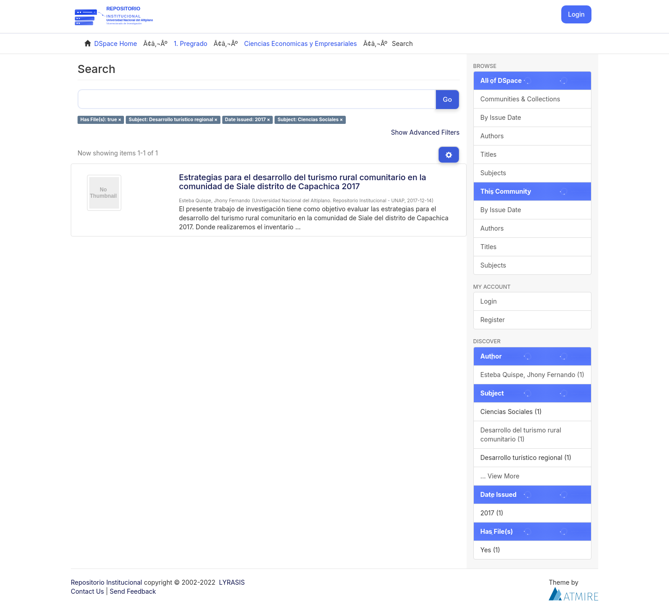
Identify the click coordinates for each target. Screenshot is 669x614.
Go (447, 99)
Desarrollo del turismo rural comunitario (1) (521, 434)
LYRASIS (232, 582)
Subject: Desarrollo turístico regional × (173, 120)
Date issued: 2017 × (247, 120)
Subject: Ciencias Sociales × (310, 120)
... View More (500, 476)
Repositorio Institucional (106, 582)
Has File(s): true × (100, 120)
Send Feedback (133, 591)
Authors (492, 136)
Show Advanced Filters (425, 132)
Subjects (493, 173)
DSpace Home (115, 43)
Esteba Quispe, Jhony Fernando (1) (533, 374)
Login (489, 301)
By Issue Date (501, 117)
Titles (489, 154)
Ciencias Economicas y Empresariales (300, 43)
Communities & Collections (520, 99)
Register (493, 319)
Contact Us (87, 591)
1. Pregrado (190, 43)
